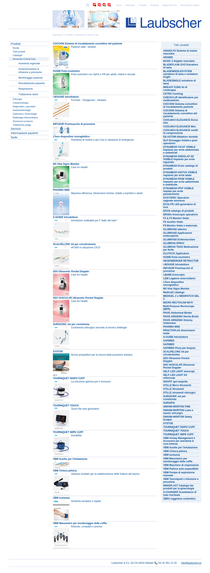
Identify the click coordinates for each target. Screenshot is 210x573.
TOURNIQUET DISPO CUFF (69, 378)
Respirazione (25, 88)
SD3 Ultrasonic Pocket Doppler (71, 271)
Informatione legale (161, 5)
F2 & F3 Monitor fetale (176, 218)
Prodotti (69, 35)
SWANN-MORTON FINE (176, 406)
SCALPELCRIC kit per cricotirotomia (74, 244)
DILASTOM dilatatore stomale (180, 136)
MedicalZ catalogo (174, 292)
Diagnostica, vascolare (24, 106)
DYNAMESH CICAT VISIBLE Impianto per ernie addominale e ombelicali (181, 150)
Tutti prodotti (19, 51)
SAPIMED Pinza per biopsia (179, 348)
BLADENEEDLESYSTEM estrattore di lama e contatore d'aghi (180, 74)
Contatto (114, 5)
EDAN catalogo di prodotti (178, 210)
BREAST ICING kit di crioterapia (175, 89)
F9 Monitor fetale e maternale (180, 225)
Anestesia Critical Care (87, 35)
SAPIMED (169, 340)
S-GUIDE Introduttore (65, 217)
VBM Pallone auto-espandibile (180, 468)
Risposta (126, 5)
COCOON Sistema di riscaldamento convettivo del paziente (87, 43)
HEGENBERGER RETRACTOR (181, 260)
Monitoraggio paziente (30, 77)
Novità (16, 48)
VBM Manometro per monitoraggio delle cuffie (80, 523)
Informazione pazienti (24, 133)
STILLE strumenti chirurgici (179, 392)
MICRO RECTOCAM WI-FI (178, 302)
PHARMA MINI (61, 190)
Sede (14, 137)
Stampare (102, 5)
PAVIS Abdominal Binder (177, 312)
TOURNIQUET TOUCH (66, 405)
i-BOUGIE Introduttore (66, 96)
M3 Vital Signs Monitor (66, 164)
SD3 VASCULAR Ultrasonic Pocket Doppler (78, 297)
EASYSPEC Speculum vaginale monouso (176, 199)
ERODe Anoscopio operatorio (180, 214)
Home (91, 5)
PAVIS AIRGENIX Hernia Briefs (181, 316)
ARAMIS (168, 57)
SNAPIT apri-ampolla (175, 381)
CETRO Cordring (173, 93)
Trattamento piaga (22, 125)
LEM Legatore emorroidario (179, 278)
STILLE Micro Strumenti (177, 385)
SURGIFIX (169, 402)
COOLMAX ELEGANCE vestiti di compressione (180, 131)
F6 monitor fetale (173, 221)
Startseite (57, 35)
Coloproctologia (20, 103)
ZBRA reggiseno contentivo (179, 498)
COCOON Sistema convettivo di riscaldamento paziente (180, 105)
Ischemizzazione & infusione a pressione (30, 71)
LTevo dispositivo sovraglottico (71, 136)
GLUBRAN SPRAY (174, 243)
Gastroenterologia (22, 110)
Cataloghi (17, 55)
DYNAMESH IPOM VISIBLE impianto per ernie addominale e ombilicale (181, 181)
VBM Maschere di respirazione (181, 465)
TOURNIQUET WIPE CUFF (68, 432)
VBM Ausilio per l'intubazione (70, 459)
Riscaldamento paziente (31, 83)
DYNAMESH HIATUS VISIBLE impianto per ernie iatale (180, 174)
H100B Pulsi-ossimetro (66, 71)
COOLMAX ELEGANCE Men (179, 126)
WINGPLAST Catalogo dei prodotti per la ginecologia (178, 487)
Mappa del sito (141, 5)
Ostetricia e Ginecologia (25, 114)
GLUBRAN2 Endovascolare (179, 239)
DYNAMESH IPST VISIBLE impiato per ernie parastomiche (178, 191)
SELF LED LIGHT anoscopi (179, 371)
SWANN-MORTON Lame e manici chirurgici (178, 412)
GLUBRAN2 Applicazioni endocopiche (177, 234)
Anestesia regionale (29, 63)
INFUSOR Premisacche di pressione (74, 124)
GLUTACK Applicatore (176, 253)
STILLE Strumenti (173, 389)
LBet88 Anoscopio (174, 274)
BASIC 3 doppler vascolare (179, 61)
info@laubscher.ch (191, 563)
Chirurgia (17, 99)
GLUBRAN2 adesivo (175, 229)
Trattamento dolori (28, 94)
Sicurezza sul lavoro (23, 121)
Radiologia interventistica (25, 117)
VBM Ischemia (61, 497)
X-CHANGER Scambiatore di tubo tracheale (179, 493)
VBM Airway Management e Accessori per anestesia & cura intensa (179, 441)
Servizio (16, 128)
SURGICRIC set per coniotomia (71, 324)
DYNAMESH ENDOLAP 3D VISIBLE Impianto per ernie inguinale (179, 159)
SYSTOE (58, 351)
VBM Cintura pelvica (65, 470)
